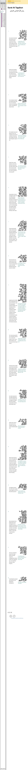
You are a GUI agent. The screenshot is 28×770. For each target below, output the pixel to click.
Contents (2, 4)
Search (2, 7)
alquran (12, 1)
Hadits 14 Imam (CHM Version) (3, 2)
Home (9, 1)
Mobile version (3, 768)
